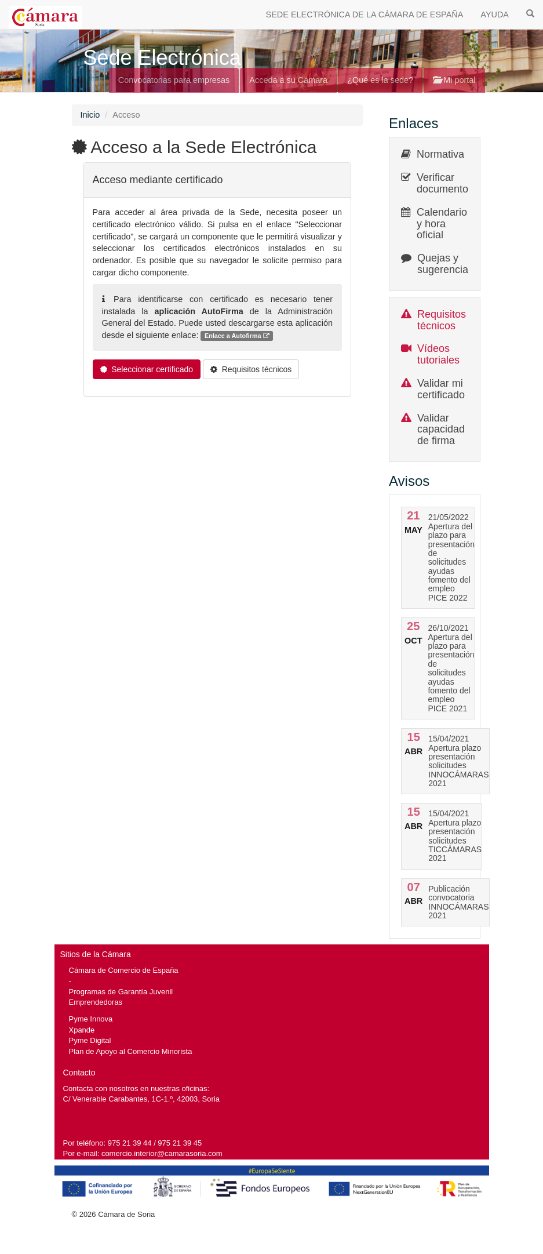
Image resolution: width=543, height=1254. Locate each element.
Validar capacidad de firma (441, 429)
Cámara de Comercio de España (123, 970)
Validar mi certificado (441, 389)
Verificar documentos (445, 183)
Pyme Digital (90, 1040)
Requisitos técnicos (441, 320)
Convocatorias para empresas (174, 80)
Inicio (90, 114)
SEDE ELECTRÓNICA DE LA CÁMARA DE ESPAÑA (365, 14)
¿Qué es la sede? (380, 80)
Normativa (440, 154)
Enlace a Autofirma (237, 336)
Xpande (82, 1030)
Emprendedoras (95, 1002)
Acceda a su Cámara (288, 80)
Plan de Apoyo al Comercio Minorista (130, 1051)
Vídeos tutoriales (438, 354)
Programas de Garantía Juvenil (121, 991)
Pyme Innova (91, 1019)
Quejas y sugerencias (445, 263)
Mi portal (454, 80)
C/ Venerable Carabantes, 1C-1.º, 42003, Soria (141, 1099)
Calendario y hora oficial (442, 223)
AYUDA (494, 14)
